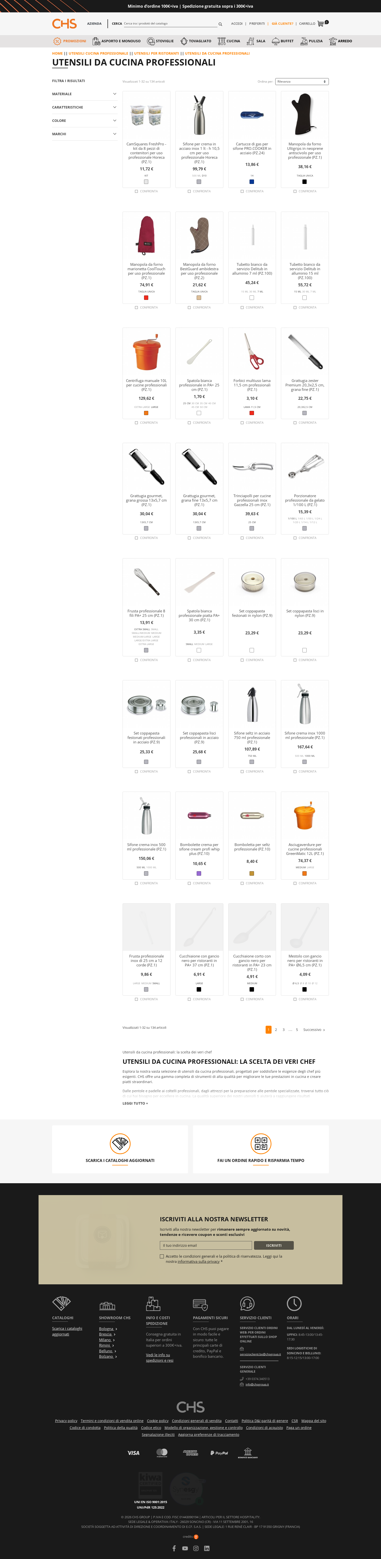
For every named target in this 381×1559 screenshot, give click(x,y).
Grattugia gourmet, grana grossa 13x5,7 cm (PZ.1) (146, 500)
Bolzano (108, 1356)
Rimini (106, 1345)
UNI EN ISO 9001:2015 (156, 1480)
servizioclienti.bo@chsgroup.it (260, 1354)
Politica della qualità (121, 1427)
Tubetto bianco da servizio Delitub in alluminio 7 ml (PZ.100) (252, 269)
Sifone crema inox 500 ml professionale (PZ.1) (146, 846)
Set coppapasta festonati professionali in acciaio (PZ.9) (146, 737)
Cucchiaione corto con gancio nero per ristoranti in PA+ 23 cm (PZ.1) (252, 963)
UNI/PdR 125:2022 (156, 1486)
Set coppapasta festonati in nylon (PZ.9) (252, 613)
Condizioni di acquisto (264, 1427)
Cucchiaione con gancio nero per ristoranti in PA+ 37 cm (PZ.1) (199, 960)
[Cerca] (171, 23)
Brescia (107, 1334)
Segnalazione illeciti (158, 1434)
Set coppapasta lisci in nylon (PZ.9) (305, 613)
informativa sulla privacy (199, 1261)
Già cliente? (283, 23)
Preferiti (257, 23)
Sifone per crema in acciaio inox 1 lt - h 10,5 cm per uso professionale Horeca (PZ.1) (199, 152)
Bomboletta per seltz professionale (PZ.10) (252, 846)
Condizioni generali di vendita (197, 1420)
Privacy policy (66, 1420)
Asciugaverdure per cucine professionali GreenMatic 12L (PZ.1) (305, 849)
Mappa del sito (313, 1420)
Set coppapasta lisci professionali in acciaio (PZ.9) (199, 737)
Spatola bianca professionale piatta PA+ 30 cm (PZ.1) (199, 615)
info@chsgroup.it (257, 1384)
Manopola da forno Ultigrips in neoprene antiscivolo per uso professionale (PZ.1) (305, 150)
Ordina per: (265, 81)
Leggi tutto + (135, 1103)
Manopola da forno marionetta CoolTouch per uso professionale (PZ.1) (146, 271)
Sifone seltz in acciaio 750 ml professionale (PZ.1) (252, 737)
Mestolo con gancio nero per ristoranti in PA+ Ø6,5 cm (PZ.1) (305, 960)
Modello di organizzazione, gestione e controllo (204, 1427)
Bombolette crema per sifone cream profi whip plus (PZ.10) (199, 849)
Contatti (231, 1420)
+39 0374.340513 (258, 1379)
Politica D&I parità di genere (265, 1420)
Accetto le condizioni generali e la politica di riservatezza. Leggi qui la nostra (224, 1259)
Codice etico (151, 1427)
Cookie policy (158, 1420)
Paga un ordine (299, 1427)
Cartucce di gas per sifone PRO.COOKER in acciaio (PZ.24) (252, 148)
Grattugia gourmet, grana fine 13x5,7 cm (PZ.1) (199, 500)
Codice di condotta (85, 1427)
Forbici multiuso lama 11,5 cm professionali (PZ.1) (252, 385)
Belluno (108, 1350)
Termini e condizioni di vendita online (112, 1420)
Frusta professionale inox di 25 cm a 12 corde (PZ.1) (146, 960)
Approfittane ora (273, 6)
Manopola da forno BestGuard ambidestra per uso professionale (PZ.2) (199, 271)
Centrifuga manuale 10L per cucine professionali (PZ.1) (146, 385)
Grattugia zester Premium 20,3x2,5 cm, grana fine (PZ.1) (304, 385)
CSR (295, 1420)
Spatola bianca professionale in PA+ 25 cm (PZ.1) (199, 385)
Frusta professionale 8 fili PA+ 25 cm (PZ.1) (146, 613)
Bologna (108, 1328)
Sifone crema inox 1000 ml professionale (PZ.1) (305, 735)
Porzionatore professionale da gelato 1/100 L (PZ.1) (305, 500)
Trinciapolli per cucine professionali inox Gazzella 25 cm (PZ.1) (252, 500)
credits (190, 1536)
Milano (107, 1339)
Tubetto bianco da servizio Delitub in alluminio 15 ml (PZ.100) (305, 271)
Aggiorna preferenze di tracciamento (208, 1434)
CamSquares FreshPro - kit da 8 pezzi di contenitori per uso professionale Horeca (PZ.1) (146, 152)
